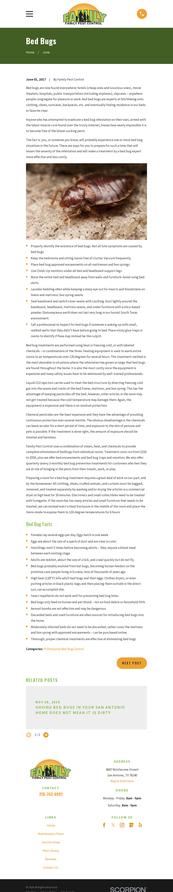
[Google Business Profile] (131, 825)
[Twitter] (113, 825)
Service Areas (51, 842)
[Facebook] (104, 825)
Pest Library (51, 851)
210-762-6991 (51, 794)
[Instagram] (122, 825)
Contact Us (50, 867)
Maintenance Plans (51, 834)
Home (51, 825)
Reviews (50, 859)
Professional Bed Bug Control (64, 649)
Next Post (131, 663)
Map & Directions (122, 781)
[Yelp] (140, 825)
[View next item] (46, 735)
